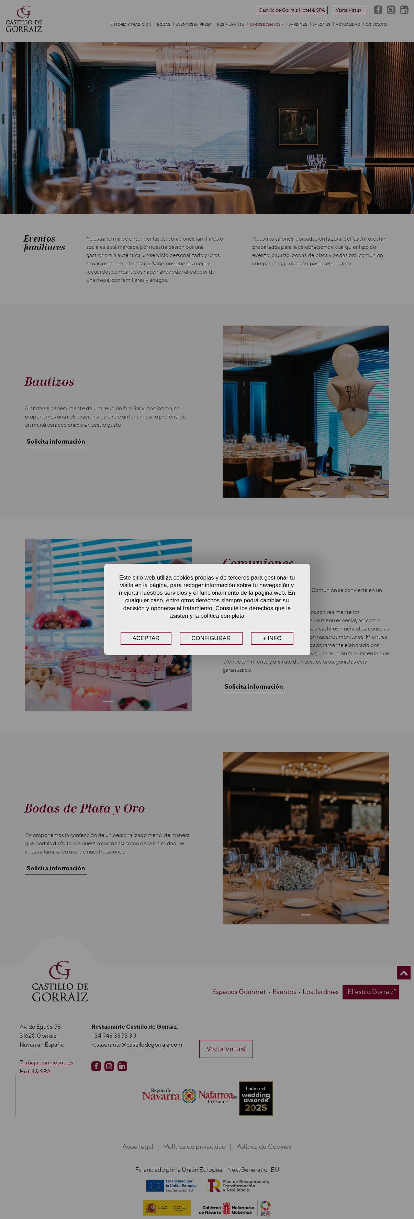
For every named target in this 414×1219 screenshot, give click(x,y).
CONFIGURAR (211, 638)
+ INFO (271, 638)
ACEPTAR (145, 638)
